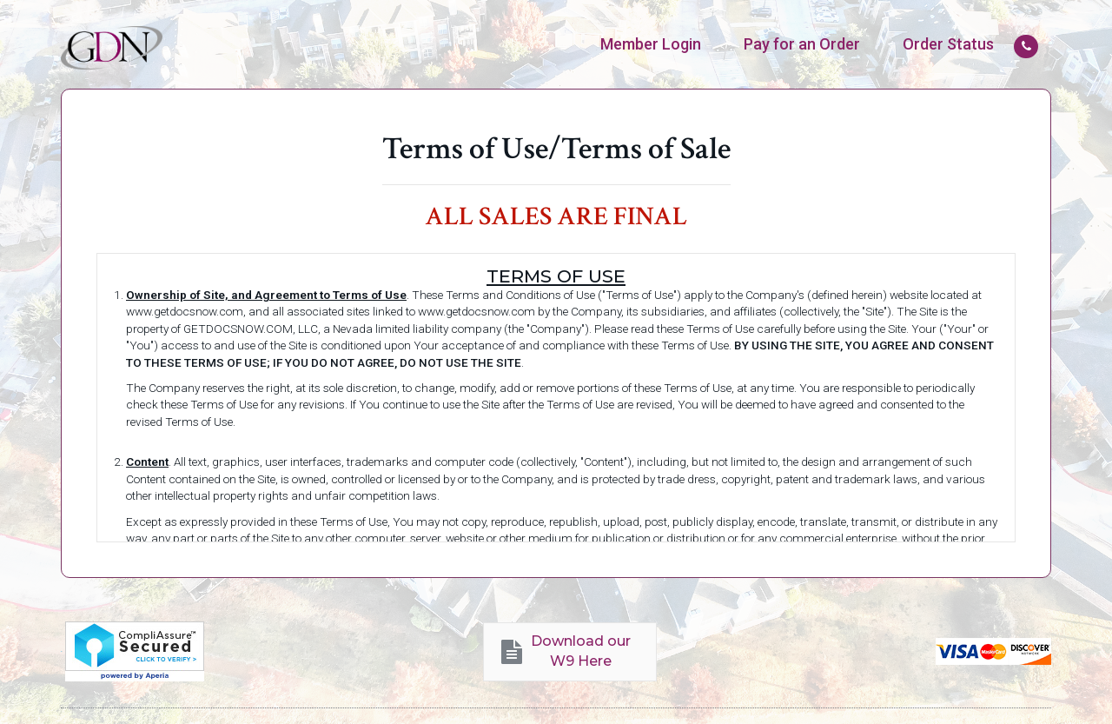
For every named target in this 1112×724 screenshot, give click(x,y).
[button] (570, 651)
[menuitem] (650, 44)
